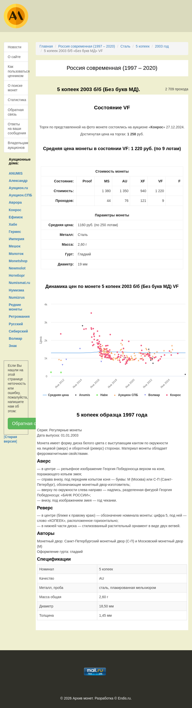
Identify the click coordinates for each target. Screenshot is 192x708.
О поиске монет (15, 88)
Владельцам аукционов (18, 145)
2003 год (162, 46)
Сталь (125, 46)
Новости (14, 47)
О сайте (14, 57)
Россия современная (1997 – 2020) (86, 46)
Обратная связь (16, 112)
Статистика (17, 100)
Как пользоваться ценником (18, 71)
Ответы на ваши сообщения (17, 128)
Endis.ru (124, 698)
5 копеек (143, 46)
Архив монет (83, 698)
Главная (46, 46)
